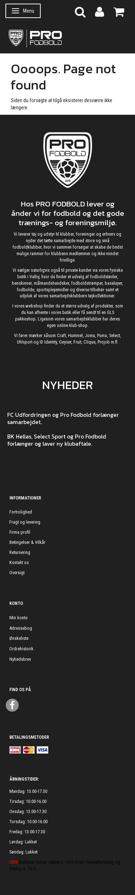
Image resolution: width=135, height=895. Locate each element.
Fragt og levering (24, 522)
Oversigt (16, 572)
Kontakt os (19, 562)
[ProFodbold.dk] (67, 38)
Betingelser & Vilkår (27, 542)
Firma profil (19, 532)
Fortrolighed (20, 512)
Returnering (19, 552)
